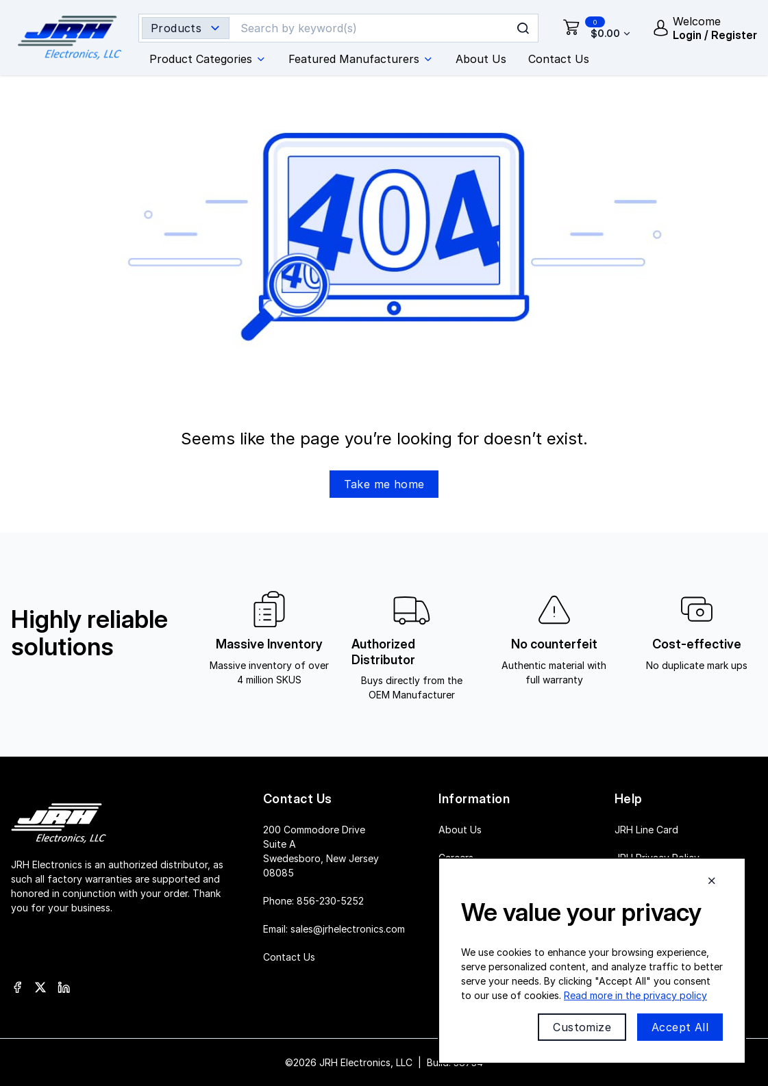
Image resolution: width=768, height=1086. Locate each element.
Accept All (680, 1027)
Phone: (313, 901)
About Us (460, 829)
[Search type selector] (186, 28)
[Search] (372, 28)
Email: (334, 929)
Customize (582, 1027)
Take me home (384, 484)
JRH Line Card (646, 829)
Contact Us (289, 957)
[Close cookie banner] (712, 881)
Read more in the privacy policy (635, 995)
